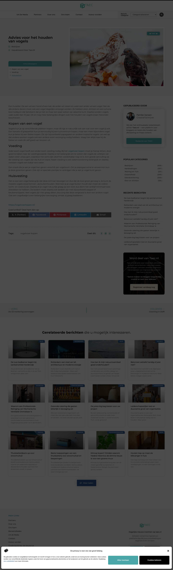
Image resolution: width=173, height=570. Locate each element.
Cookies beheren (154, 560)
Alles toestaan (123, 560)
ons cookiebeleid (9, 561)
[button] (168, 551)
